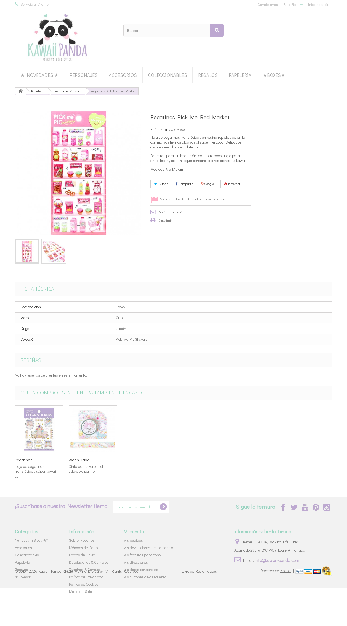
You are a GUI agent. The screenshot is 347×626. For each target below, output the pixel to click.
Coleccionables (167, 75)
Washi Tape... (133, 459)
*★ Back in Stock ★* (31, 540)
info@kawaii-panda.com (277, 560)
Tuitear (161, 183)
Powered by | (277, 608)
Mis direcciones (135, 562)
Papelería (240, 75)
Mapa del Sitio (80, 591)
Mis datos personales (140, 569)
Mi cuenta (133, 531)
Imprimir (165, 220)
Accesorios (123, 75)
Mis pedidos (133, 540)
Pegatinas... (240, 459)
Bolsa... (75, 459)
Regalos (208, 75)
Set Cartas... (25, 459)
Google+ (208, 183)
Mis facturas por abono (142, 554)
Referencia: (159, 129)
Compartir (184, 183)
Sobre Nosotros (82, 540)
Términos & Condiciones (88, 569)
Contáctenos (268, 4)
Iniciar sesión (318, 4)
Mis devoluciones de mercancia (148, 547)
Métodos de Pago (83, 547)
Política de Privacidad (86, 576)
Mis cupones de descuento (144, 576)
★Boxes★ (274, 75)
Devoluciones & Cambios (88, 562)
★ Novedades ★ (39, 75)
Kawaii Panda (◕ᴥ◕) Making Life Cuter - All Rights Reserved (89, 609)
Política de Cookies (83, 584)
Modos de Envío (82, 554)
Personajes (84, 75)
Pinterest (232, 183)
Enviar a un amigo (172, 212)
